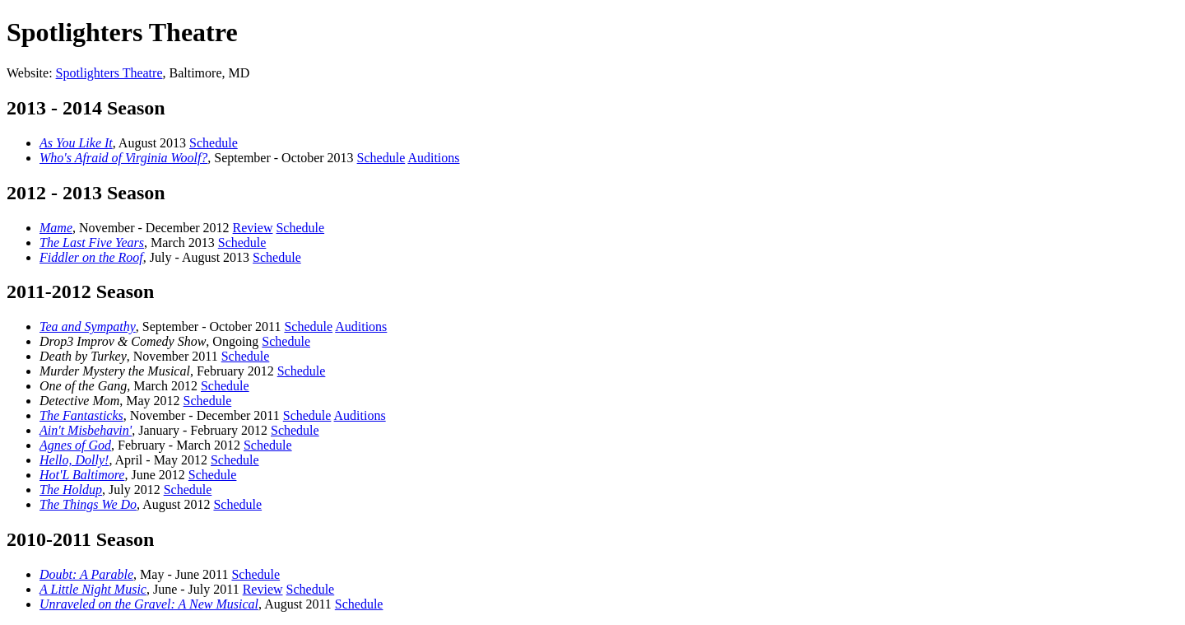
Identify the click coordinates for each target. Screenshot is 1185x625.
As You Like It (76, 143)
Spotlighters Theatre (109, 73)
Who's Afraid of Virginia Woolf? (123, 158)
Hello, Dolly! (74, 460)
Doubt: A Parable (86, 574)
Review (253, 228)
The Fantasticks (81, 415)
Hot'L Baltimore (82, 475)
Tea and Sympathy (88, 326)
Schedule (213, 143)
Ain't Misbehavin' (86, 430)
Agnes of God (75, 445)
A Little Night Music (93, 589)
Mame (56, 228)
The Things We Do (88, 504)
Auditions (433, 158)
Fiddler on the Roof (91, 257)
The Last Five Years (92, 243)
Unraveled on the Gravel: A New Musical (149, 604)
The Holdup (71, 490)
